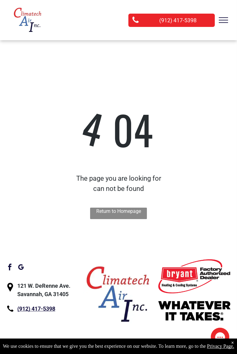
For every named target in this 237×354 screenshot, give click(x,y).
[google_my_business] (21, 268)
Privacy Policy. (134, 350)
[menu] (223, 20)
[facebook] (10, 268)
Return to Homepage (118, 211)
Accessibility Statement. (183, 350)
